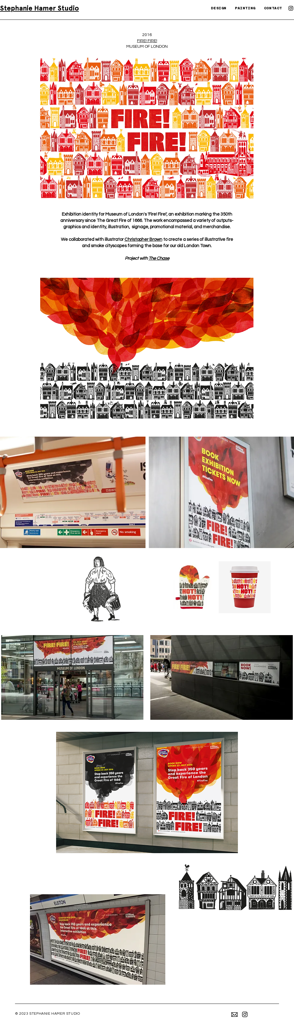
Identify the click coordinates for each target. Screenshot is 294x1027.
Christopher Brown (143, 239)
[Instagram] (291, 8)
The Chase (158, 258)
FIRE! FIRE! (147, 41)
